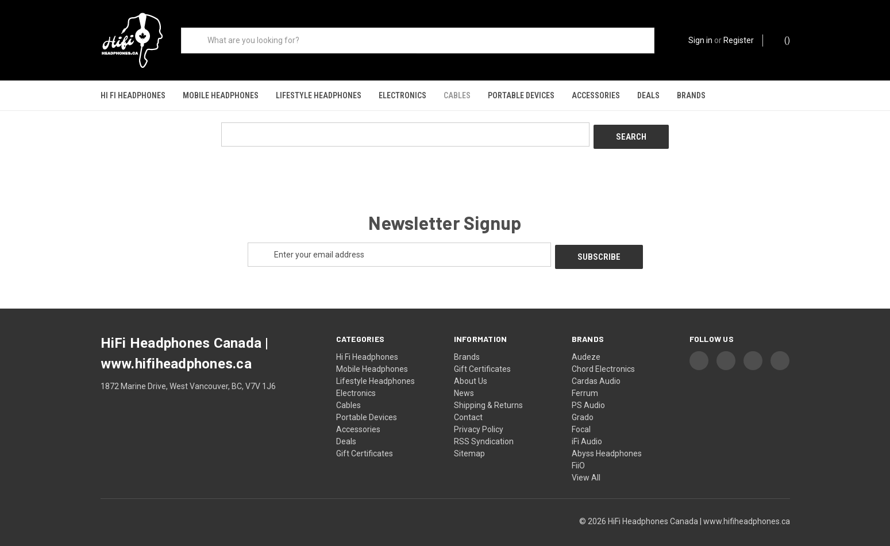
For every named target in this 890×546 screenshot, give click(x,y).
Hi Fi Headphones (133, 95)
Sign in (700, 40)
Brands (467, 345)
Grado (583, 405)
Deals (648, 95)
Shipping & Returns (488, 393)
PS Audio (588, 393)
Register (738, 40)
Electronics (402, 95)
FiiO (578, 454)
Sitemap (469, 442)
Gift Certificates (364, 442)
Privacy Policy (478, 417)
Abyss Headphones (607, 442)
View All (586, 466)
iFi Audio (587, 430)
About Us (470, 369)
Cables (457, 95)
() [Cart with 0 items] (781, 39)
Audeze (586, 345)
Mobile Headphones (221, 95)
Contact (468, 405)
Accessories (596, 95)
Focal (581, 417)
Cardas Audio (596, 369)
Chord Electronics (603, 357)
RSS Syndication (484, 430)
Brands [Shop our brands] (691, 95)
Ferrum (585, 381)
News (464, 381)
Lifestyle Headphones (318, 95)
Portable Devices (521, 95)
